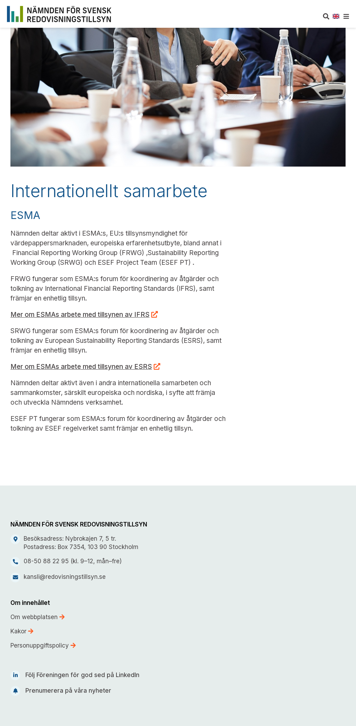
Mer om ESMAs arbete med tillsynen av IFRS (79, 315)
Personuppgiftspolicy (43, 645)
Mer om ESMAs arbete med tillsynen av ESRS (81, 367)
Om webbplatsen (37, 617)
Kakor (21, 631)
